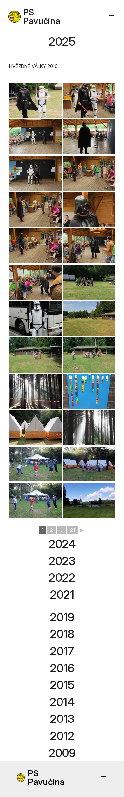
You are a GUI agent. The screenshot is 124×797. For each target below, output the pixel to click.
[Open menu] (112, 17)
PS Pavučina (41, 16)
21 (72, 530)
